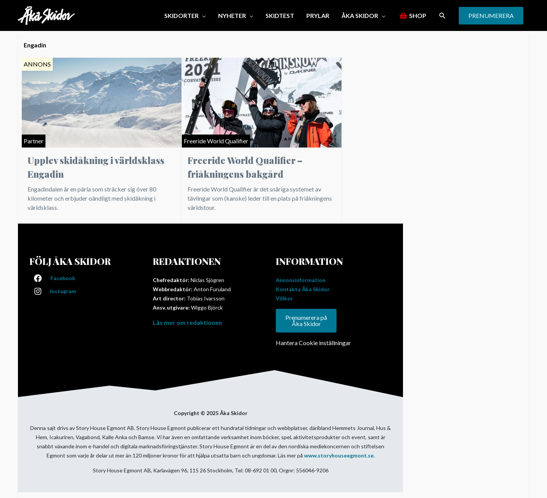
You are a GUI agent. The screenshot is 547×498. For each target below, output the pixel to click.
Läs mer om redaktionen (187, 322)
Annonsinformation (300, 280)
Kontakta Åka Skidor (303, 289)
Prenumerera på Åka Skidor (306, 320)
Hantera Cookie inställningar (313, 342)
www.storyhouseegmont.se (339, 455)
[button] (443, 15)
